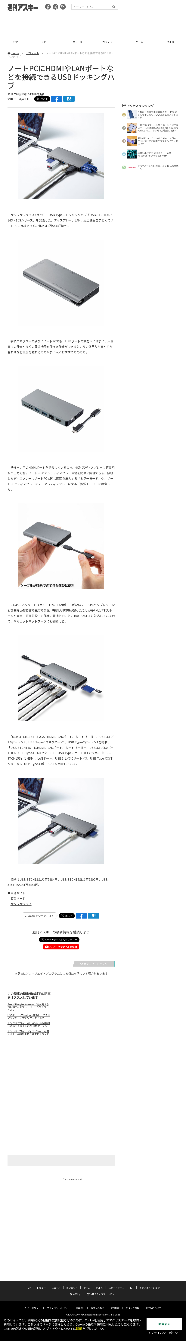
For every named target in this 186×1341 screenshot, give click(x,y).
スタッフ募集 (132, 1304)
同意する (164, 1324)
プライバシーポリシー (58, 1304)
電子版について (153, 1304)
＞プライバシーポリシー (164, 1333)
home (13, 53)
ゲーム (139, 42)
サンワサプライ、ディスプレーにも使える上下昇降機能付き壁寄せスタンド (28, 1032)
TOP (15, 42)
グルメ (170, 42)
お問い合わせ (97, 1304)
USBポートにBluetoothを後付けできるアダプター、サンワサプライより (29, 1016)
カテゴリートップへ (93, 964)
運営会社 (80, 1304)
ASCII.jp (75, 1290)
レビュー (46, 42)
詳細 (79, 1329)
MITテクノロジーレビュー (101, 1290)
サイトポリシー (33, 1304)
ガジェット (108, 42)
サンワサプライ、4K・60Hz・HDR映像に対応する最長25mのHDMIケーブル (29, 1024)
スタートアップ (116, 1284)
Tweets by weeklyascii (72, 1179)
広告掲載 (114, 1304)
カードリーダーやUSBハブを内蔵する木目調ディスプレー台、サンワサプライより (28, 1007)
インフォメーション (149, 1284)
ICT (132, 1284)
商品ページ (18, 898)
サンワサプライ (21, 904)
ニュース (77, 42)
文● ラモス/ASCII (18, 99)
